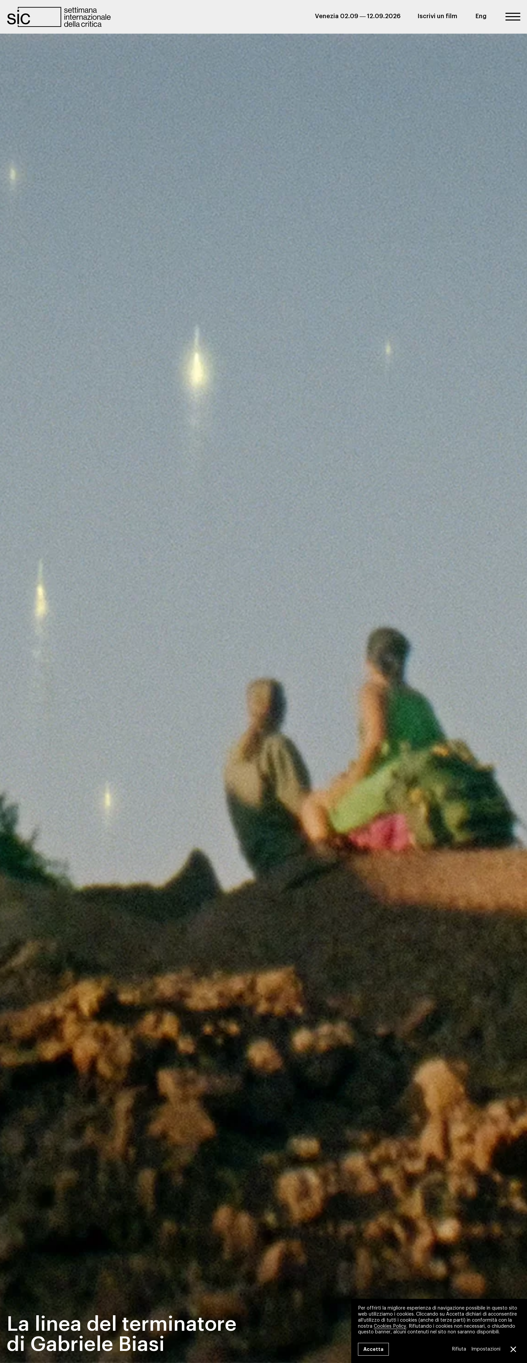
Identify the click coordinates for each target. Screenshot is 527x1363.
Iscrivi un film (437, 16)
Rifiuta (459, 1349)
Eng (481, 16)
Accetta (373, 1349)
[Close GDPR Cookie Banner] (513, 1349)
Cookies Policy (390, 1326)
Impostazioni (485, 1349)
